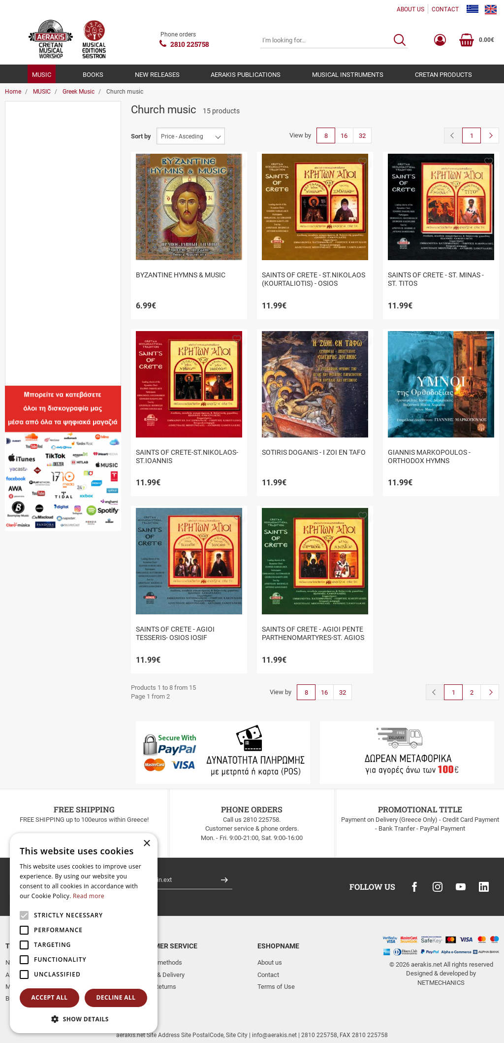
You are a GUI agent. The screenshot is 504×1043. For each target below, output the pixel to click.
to (57, 420)
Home (13, 91)
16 (344, 135)
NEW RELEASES (157, 74)
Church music (46, 238)
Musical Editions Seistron (62, 319)
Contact (268, 974)
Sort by (141, 136)
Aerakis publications (55, 130)
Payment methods (156, 962)
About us (269, 962)
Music (35, 148)
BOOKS (93, 74)
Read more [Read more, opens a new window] (88, 896)
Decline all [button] (116, 997)
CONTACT (445, 9)
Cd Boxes (40, 220)
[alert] (84, 933)
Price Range (32, 356)
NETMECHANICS (441, 982)
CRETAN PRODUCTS (443, 74)
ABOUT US (410, 9)
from (19, 420)
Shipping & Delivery (158, 974)
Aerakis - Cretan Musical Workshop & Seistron (61, 297)
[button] (236, 161)
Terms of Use (276, 986)
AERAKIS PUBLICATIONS (246, 74)
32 (362, 135)
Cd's (32, 202)
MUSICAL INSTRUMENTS (347, 74)
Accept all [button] (50, 997)
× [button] (146, 843)
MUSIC (41, 74)
